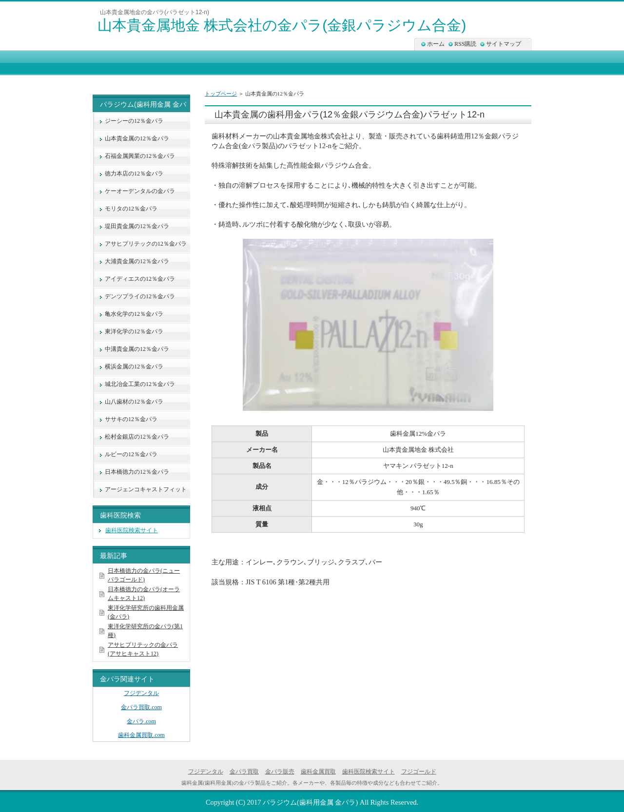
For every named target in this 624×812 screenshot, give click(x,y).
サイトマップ (503, 43)
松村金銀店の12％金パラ (137, 436)
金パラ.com (141, 721)
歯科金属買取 (318, 771)
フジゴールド (418, 771)
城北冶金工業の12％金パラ (140, 384)
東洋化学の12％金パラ (134, 331)
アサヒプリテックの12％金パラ (146, 243)
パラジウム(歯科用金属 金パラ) (310, 802)
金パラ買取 (244, 771)
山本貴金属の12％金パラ (137, 138)
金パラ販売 (279, 771)
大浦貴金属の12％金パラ (137, 261)
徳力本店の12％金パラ (134, 173)
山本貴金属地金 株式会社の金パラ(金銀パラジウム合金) (282, 25)
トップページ (221, 94)
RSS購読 (465, 43)
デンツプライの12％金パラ (140, 296)
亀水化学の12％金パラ (134, 313)
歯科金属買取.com (141, 735)
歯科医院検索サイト (131, 530)
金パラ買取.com (141, 707)
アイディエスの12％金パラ (140, 278)
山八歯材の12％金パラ (134, 401)
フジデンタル (141, 693)
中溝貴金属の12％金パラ (137, 349)
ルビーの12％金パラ (131, 454)
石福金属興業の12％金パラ (140, 156)
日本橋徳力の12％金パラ (137, 471)
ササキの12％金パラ (131, 419)
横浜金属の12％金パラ (134, 366)
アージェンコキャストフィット (146, 489)
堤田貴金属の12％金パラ (137, 226)
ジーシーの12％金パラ (134, 120)
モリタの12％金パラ (131, 208)
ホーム (436, 43)
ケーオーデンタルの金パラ (140, 191)
